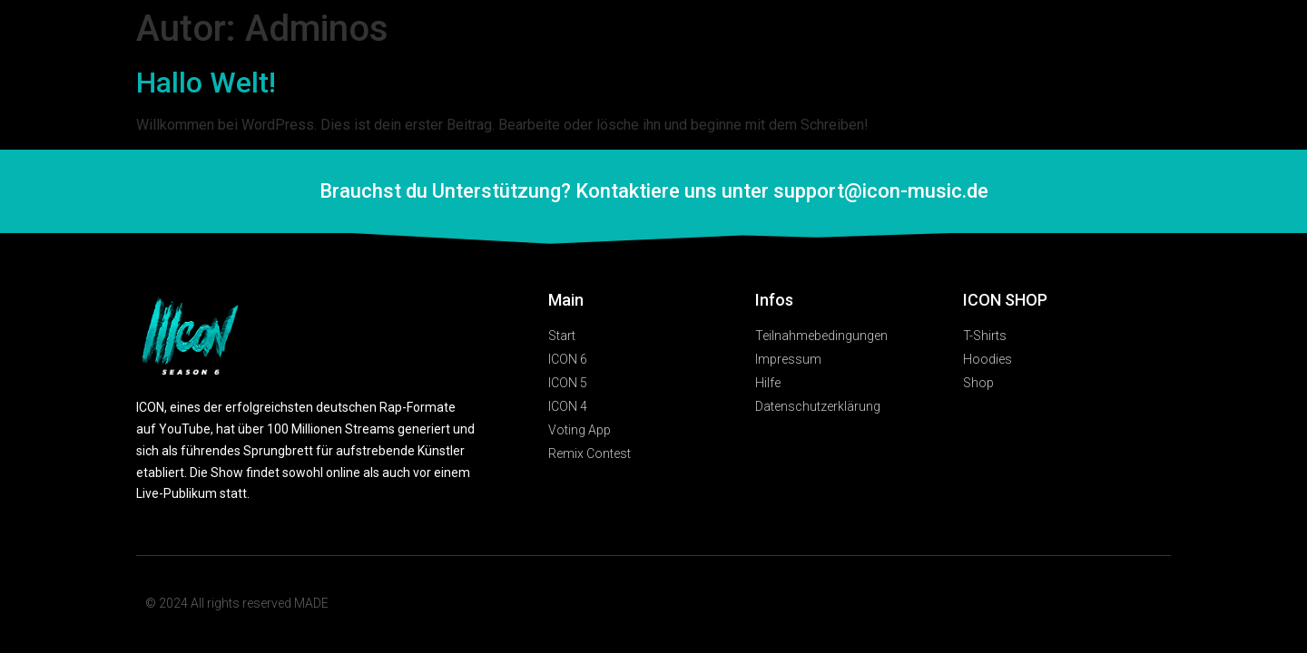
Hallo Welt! (206, 82)
